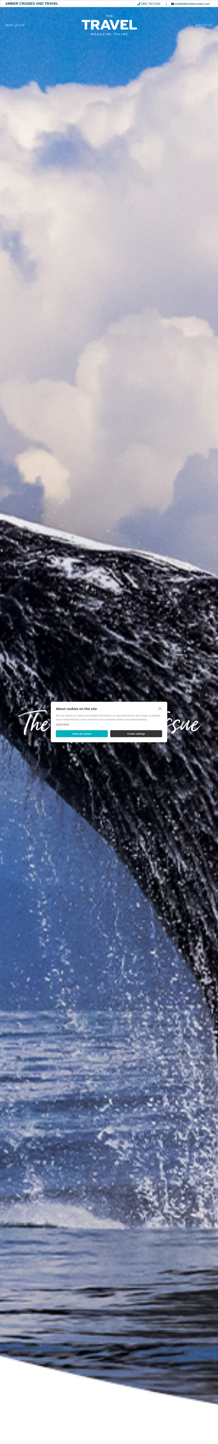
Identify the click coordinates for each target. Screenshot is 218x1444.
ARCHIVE (204, 25)
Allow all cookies (81, 733)
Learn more (62, 724)
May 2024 (15, 25)
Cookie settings (136, 733)
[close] (160, 708)
